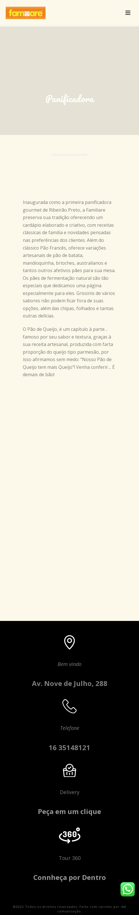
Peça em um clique (69, 811)
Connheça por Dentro (69, 877)
